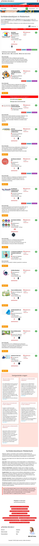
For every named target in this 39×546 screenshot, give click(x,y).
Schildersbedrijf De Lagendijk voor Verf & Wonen (16, 72)
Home (26, 13)
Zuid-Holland (30, 13)
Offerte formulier (4, 531)
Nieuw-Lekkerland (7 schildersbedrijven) (27, 517)
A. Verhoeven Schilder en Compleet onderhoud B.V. (16, 253)
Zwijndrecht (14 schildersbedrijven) (11, 520)
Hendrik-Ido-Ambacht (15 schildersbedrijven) (19, 511)
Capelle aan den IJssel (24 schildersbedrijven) (19, 522)
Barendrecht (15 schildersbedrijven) (10, 517)
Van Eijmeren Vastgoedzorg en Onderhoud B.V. (15, 190)
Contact (17, 531)
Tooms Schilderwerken (16, 290)
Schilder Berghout (15, 270)
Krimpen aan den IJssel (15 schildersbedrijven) (19, 515)
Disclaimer (18, 529)
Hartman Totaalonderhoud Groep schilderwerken (16, 130)
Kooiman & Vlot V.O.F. (16, 355)
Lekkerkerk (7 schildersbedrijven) (27, 520)
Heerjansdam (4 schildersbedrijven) (19, 513)
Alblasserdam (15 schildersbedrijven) (19, 508)
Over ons (2, 529)
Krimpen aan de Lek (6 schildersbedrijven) (19, 506)
